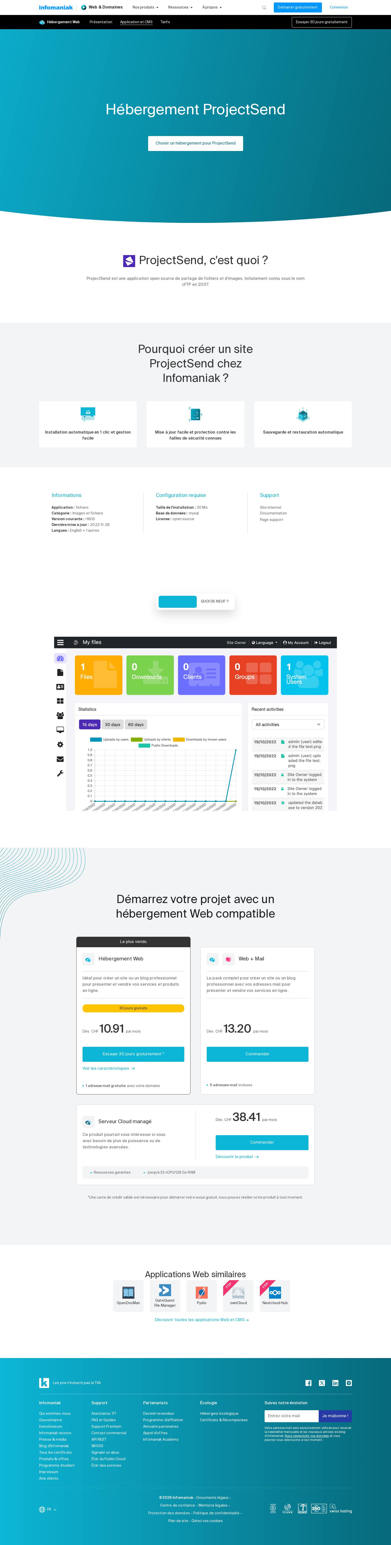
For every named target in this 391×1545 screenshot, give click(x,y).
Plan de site (178, 1521)
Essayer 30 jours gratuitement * (133, 1054)
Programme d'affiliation (163, 1420)
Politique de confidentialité (216, 1513)
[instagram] (349, 1383)
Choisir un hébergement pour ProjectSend (196, 144)
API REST (99, 1439)
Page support (271, 520)
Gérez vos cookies (207, 1521)
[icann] (288, 1509)
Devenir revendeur (159, 1413)
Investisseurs (50, 1426)
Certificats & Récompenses (224, 1420)
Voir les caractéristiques (106, 1069)
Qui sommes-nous (55, 1413)
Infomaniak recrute (55, 1433)
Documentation (273, 513)
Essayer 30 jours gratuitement (322, 22)
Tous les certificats (55, 1452)
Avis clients (48, 1478)
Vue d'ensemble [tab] (178, 602)
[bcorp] (273, 1509)
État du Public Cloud (108, 1459)
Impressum (48, 1472)
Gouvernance (50, 1420)
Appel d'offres (155, 1433)
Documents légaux (212, 1498)
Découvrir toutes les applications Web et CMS (199, 1320)
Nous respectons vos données (307, 1436)
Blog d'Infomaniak (54, 1446)
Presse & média (52, 1439)
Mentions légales (213, 1505)
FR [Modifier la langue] (52, 1510)
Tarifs (165, 22)
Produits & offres (54, 1459)
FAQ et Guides (104, 1420)
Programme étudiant (57, 1465)
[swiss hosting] (341, 1509)
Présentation (101, 22)
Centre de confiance (177, 1505)
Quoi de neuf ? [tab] (215, 601)
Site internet (271, 507)
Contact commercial (109, 1433)
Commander (258, 1054)
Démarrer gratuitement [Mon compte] (298, 7)
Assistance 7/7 (104, 1413)
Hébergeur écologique (219, 1413)
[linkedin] (335, 1383)
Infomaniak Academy (161, 1439)
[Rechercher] (264, 7)
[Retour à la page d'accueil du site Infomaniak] (56, 7)
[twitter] (322, 1383)
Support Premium (106, 1426)
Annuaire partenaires (161, 1426)
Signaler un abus (105, 1452)
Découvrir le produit (234, 1157)
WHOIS (97, 1446)
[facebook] (308, 1383)
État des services (106, 1465)
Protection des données (169, 1513)
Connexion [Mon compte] (339, 7)
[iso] (319, 1509)
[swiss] (302, 1509)
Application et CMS (136, 22)
